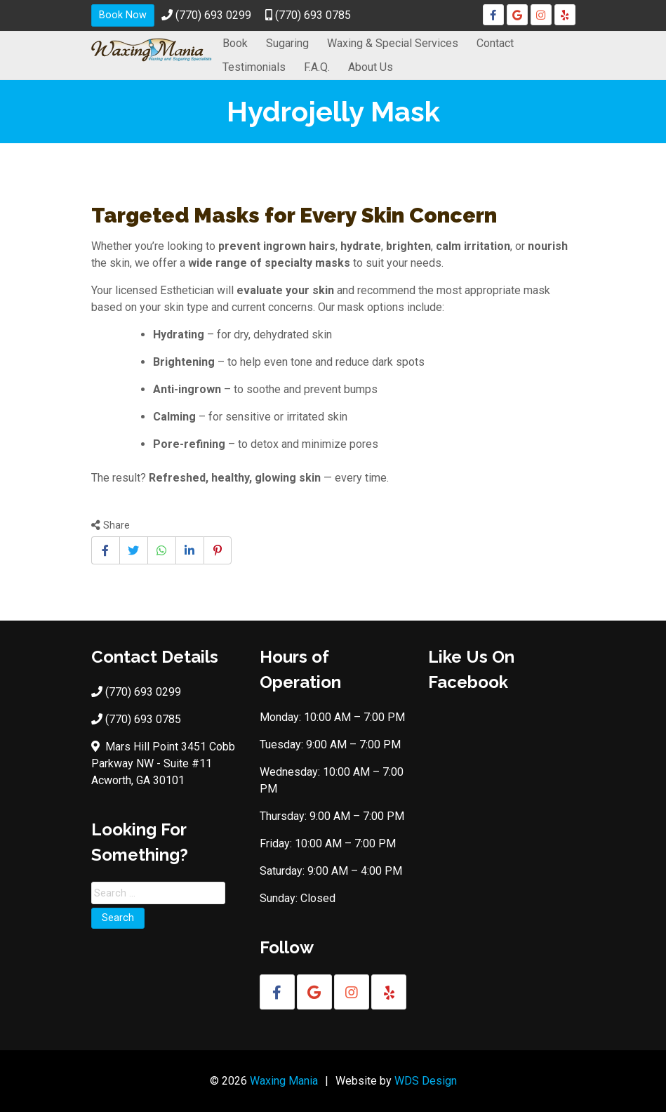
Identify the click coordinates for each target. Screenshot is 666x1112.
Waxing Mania (284, 1080)
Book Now (123, 15)
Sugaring (287, 43)
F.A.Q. (317, 67)
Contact (495, 43)
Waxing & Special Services (392, 43)
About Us (370, 67)
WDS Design (425, 1080)
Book (235, 43)
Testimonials (254, 67)
